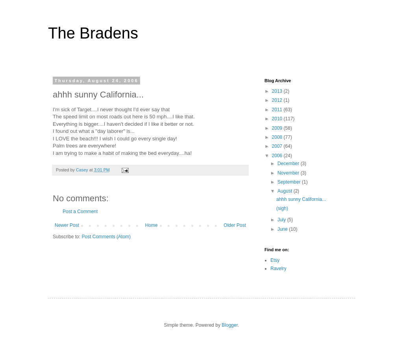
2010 (278, 118)
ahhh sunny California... (301, 199)
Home (151, 225)
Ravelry (278, 268)
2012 (278, 100)
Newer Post (67, 225)
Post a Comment (80, 211)
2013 (278, 91)
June (283, 229)
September (289, 182)
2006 (278, 155)
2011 (278, 109)
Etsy (274, 260)
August (285, 191)
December (289, 163)
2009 (278, 128)
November (289, 173)
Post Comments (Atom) (106, 236)
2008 (278, 137)
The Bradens (93, 33)
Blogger (230, 325)
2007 (278, 146)
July (282, 220)
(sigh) (282, 208)
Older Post (235, 225)
